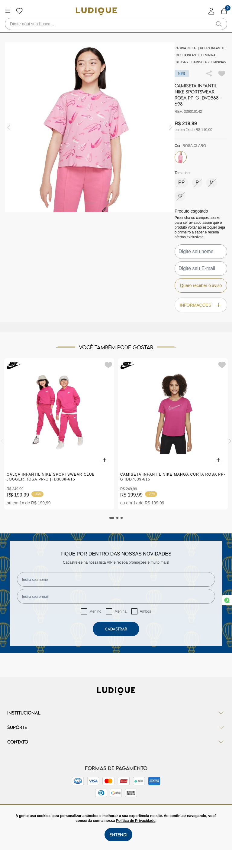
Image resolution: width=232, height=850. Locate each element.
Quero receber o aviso (201, 285)
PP (181, 182)
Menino (95, 611)
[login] (211, 11)
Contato (116, 741)
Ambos (145, 611)
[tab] (111, 518)
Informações (201, 304)
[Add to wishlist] (222, 73)
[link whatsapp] (227, 600)
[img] (170, 127)
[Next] (230, 441)
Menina (120, 611)
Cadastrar (116, 629)
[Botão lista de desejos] (19, 11)
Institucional (116, 712)
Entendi (118, 834)
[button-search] (218, 24)
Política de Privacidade (136, 821)
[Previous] (2, 441)
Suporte (116, 727)
